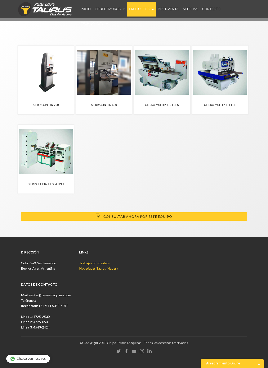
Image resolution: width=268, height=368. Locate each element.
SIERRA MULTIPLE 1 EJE (220, 105)
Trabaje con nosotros (94, 263)
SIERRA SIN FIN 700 (46, 105)
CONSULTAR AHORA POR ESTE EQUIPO (134, 216)
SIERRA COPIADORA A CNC (46, 184)
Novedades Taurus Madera (98, 268)
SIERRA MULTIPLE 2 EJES (162, 105)
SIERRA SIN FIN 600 (104, 105)
